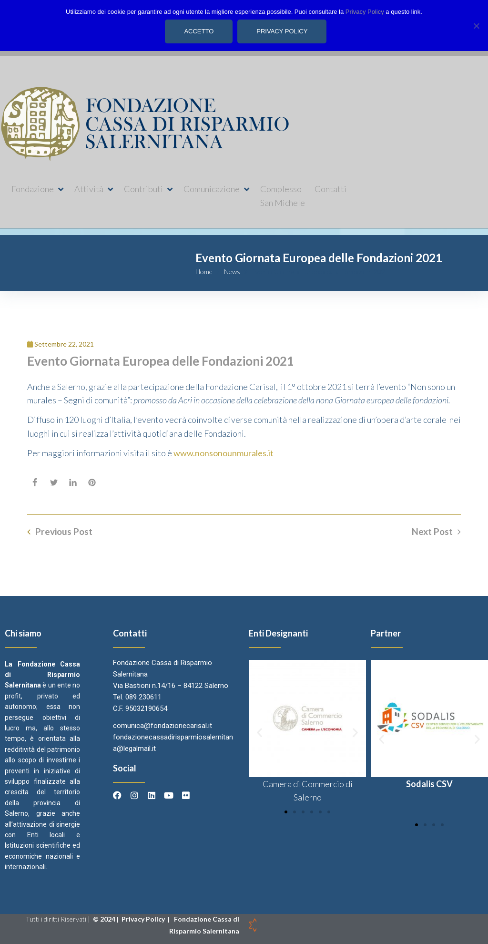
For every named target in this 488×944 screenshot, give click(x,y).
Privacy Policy (144, 919)
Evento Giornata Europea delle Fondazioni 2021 (160, 361)
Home (204, 271)
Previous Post (63, 531)
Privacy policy (282, 31)
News (232, 271)
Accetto (199, 31)
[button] (38, 189)
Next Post (432, 531)
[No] (476, 25)
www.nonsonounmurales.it (223, 453)
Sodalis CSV (429, 784)
